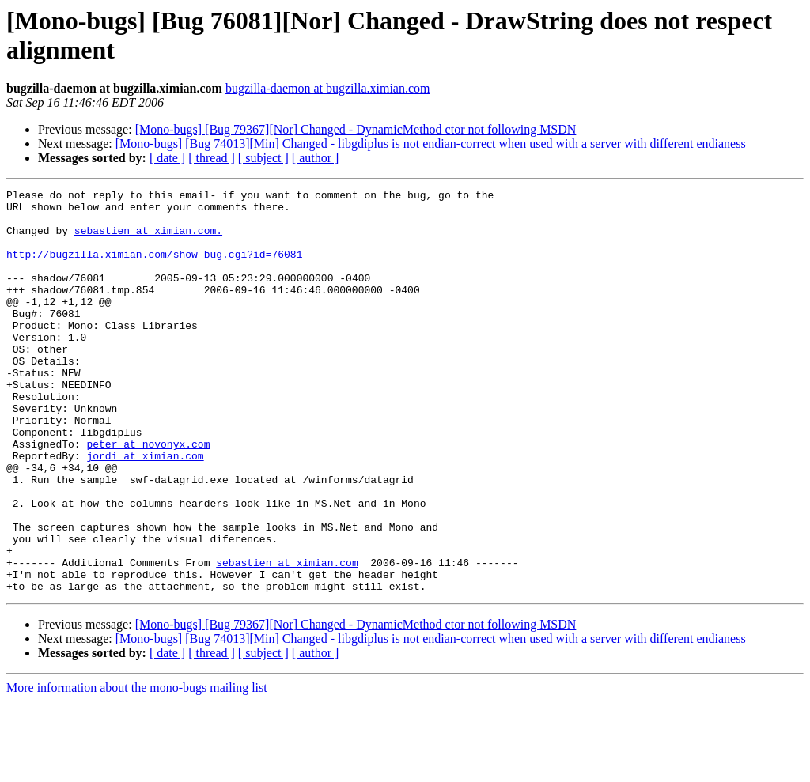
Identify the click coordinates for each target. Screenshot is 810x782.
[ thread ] (211, 157)
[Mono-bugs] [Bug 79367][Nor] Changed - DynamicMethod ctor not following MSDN (356, 129)
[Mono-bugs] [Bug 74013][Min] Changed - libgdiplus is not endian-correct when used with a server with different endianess (430, 143)
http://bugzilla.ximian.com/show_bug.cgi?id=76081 (154, 268)
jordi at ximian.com (144, 510)
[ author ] (315, 157)
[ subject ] (263, 157)
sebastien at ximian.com (287, 638)
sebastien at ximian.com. (148, 239)
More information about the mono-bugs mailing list (136, 768)
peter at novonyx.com (148, 496)
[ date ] (167, 157)
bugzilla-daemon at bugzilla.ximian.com (327, 88)
